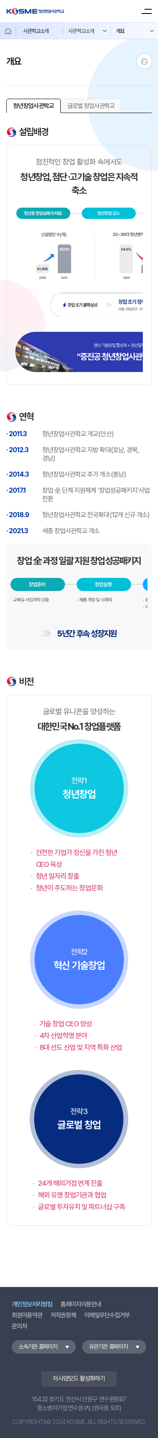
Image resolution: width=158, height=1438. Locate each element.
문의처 (19, 1326)
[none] (33, 106)
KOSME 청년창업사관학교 (35, 11)
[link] (33, 106)
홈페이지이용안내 (81, 1304)
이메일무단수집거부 (107, 1315)
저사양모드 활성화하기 (79, 1378)
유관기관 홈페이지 (108, 1346)
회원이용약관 (27, 1315)
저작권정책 (63, 1315)
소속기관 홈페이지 (38, 1346)
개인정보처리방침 (32, 1304)
